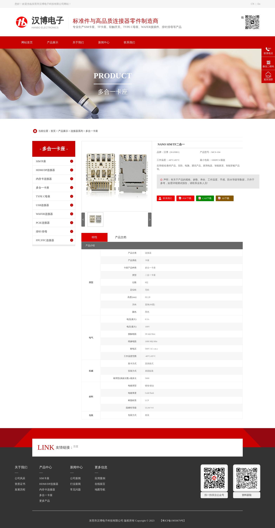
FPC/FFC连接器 (45, 240)
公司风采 (20, 478)
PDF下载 (187, 198)
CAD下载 (207, 198)
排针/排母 (41, 231)
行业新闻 (75, 484)
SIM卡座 (41, 161)
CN (252, 4)
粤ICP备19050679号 (172, 520)
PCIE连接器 (43, 222)
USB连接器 (42, 205)
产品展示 (63, 131)
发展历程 (20, 489)
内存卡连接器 (44, 178)
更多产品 (44, 500)
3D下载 (225, 198)
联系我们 (167, 198)
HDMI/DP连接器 (45, 170)
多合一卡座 (92, 131)
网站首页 (27, 42)
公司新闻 (75, 478)
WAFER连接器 (44, 214)
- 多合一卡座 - (54, 149)
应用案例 (100, 478)
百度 (75, 446)
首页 (53, 131)
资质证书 (20, 484)
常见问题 (75, 489)
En (258, 4)
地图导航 (100, 489)
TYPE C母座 (43, 196)
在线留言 (100, 484)
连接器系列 (77, 131)
